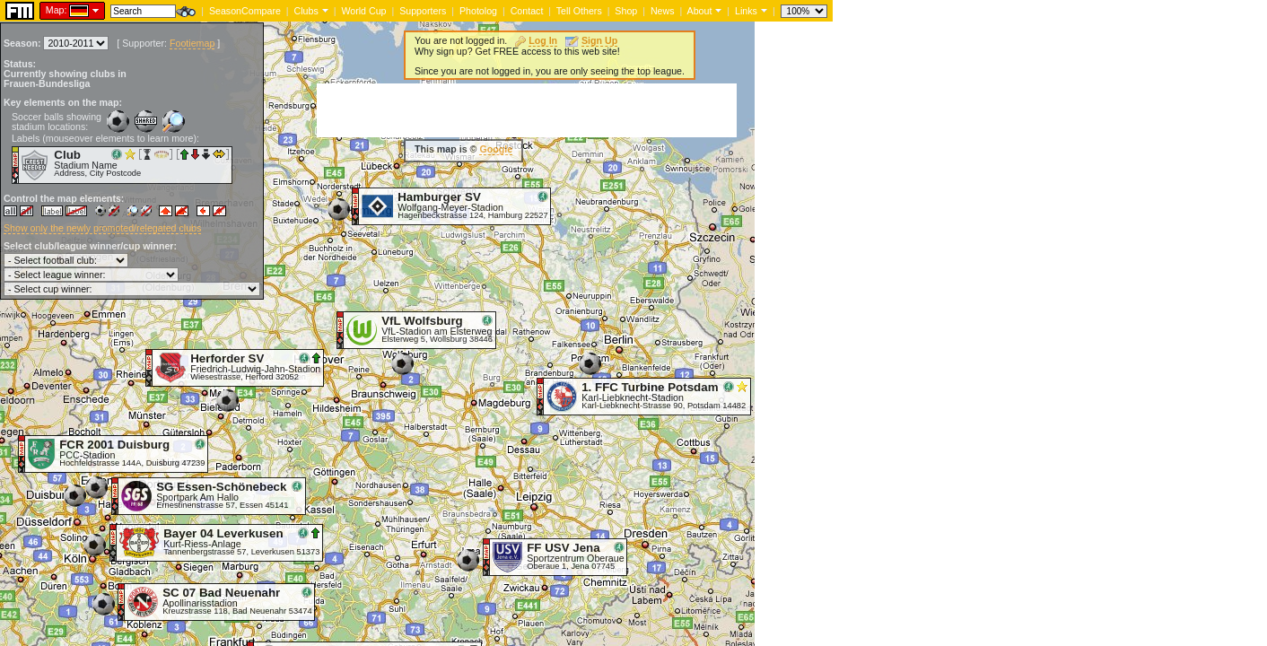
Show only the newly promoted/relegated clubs (102, 228)
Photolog (478, 10)
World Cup (363, 10)
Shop (626, 10)
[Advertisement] (527, 110)
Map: (56, 9)
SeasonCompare (245, 10)
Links (746, 10)
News (663, 10)
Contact (527, 10)
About (699, 10)
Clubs (306, 10)
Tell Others (579, 10)
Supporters (422, 10)
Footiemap (192, 43)
